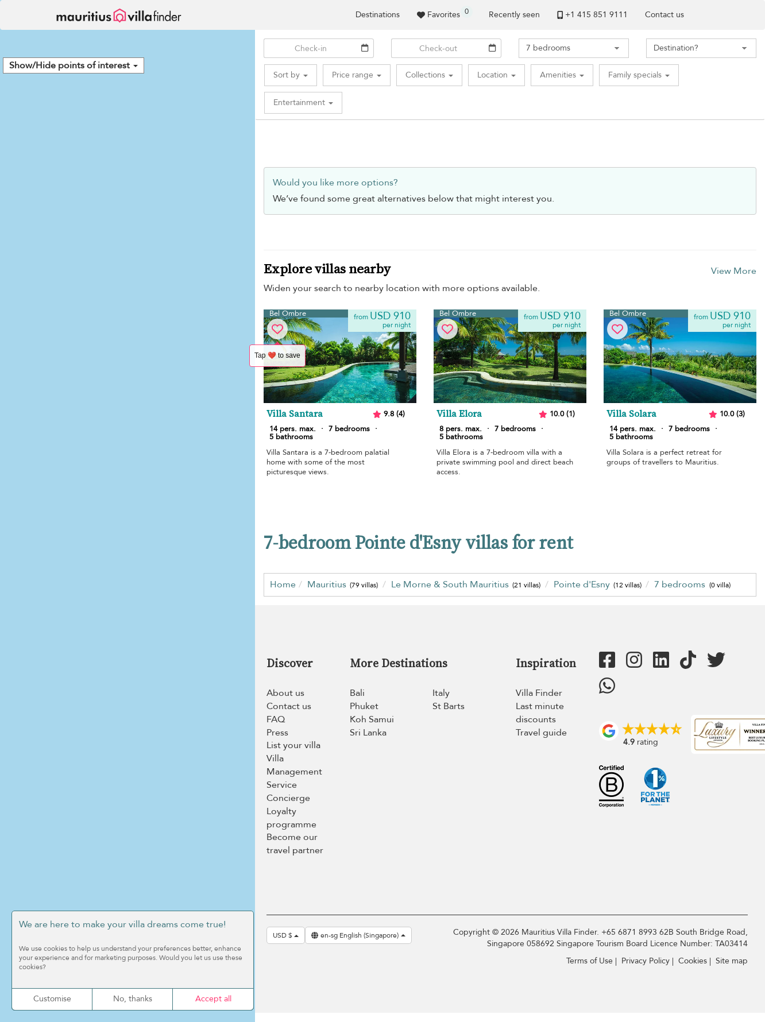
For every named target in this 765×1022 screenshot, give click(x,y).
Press (277, 732)
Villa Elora (459, 414)
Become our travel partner (294, 844)
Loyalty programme (291, 818)
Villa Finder (539, 693)
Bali (357, 693)
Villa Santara (294, 414)
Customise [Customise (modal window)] (52, 998)
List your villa (293, 745)
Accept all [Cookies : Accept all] (213, 998)
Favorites (445, 13)
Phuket (364, 706)
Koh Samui (372, 719)
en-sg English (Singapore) (358, 935)
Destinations (378, 14)
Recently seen (514, 14)
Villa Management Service (294, 771)
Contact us (664, 14)
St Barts (448, 706)
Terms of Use (589, 960)
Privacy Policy (645, 960)
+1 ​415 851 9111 (592, 14)
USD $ (286, 935)
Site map (732, 960)
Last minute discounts (540, 713)
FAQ (275, 719)
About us (285, 693)
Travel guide (541, 732)
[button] (73, 65)
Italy (441, 693)
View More (733, 271)
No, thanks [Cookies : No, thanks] (132, 998)
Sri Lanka (368, 732)
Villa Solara (631, 414)
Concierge (288, 798)
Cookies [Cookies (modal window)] (692, 960)
